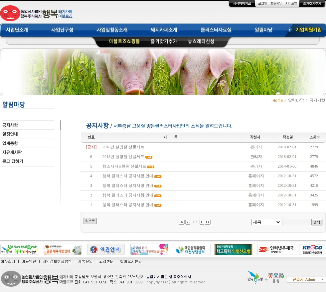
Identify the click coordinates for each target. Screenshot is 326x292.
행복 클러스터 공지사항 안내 (127, 176)
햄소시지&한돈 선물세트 (124, 166)
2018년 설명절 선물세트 (123, 147)
